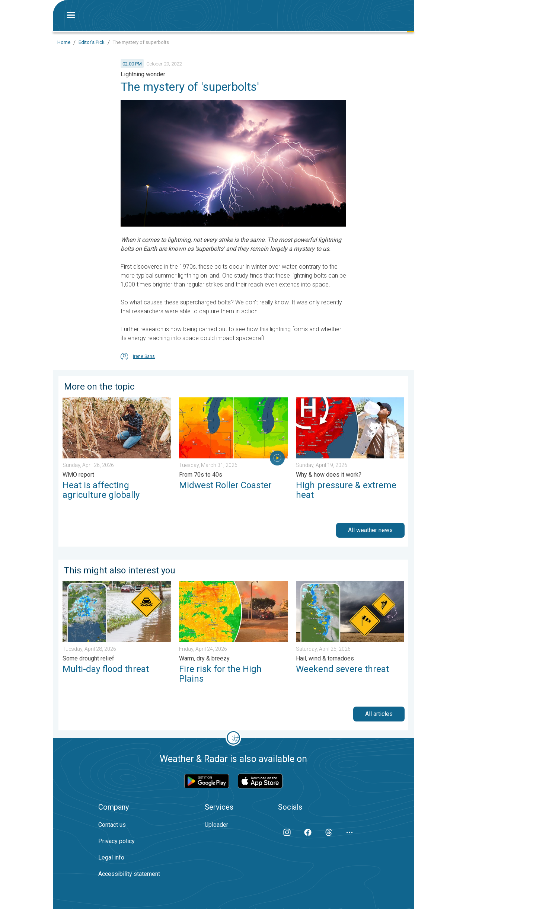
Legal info (111, 857)
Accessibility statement (129, 873)
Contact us (112, 824)
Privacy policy (116, 841)
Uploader (216, 824)
